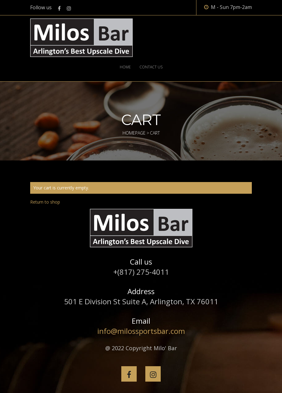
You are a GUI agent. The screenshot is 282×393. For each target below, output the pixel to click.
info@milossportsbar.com (141, 331)
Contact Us (151, 67)
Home (125, 67)
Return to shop (45, 202)
